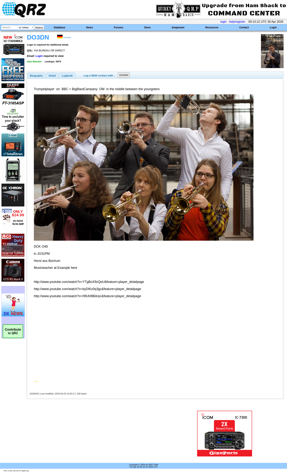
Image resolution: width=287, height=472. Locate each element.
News (89, 27)
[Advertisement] (98, 433)
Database (59, 27)
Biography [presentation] (36, 75)
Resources (211, 27)
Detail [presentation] (52, 75)
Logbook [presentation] (67, 75)
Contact (244, 27)
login (223, 21)
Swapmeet (178, 27)
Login (273, 27)
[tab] (36, 76)
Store (147, 27)
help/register (237, 21)
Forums (118, 27)
